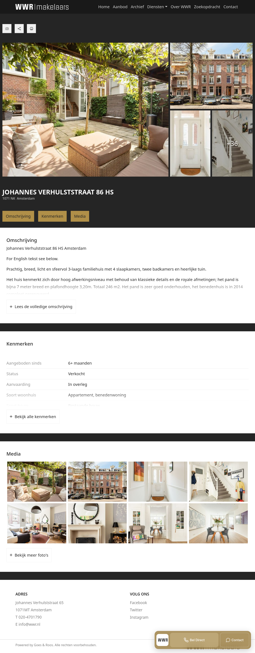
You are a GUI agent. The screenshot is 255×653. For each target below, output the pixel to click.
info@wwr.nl (29, 624)
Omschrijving (18, 216)
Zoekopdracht (207, 6)
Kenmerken (52, 216)
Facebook (138, 602)
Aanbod (120, 6)
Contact (230, 6)
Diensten (155, 6)
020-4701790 (30, 617)
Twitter (136, 610)
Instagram (139, 617)
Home (104, 6)
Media (80, 216)
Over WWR (181, 6)
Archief (137, 6)
